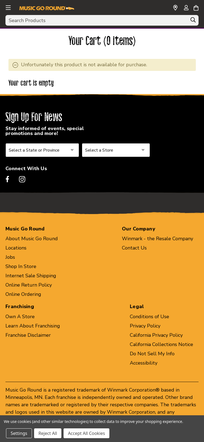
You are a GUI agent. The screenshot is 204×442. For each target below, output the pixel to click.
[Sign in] (186, 8)
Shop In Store (20, 266)
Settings (19, 433)
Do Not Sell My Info (152, 353)
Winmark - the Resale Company (157, 238)
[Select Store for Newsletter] (116, 150)
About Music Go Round (31, 238)
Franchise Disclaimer (28, 335)
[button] (7, 7)
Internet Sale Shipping (30, 275)
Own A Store (20, 316)
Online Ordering (23, 294)
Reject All (47, 433)
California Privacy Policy (156, 335)
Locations (15, 248)
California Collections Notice (161, 344)
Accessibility (143, 363)
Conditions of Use (149, 316)
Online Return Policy (28, 285)
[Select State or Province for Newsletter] (42, 150)
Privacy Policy (145, 326)
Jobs (10, 257)
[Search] (193, 21)
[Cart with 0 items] (196, 7)
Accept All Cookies (86, 433)
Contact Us (134, 248)
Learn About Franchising (32, 326)
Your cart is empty (31, 83)
